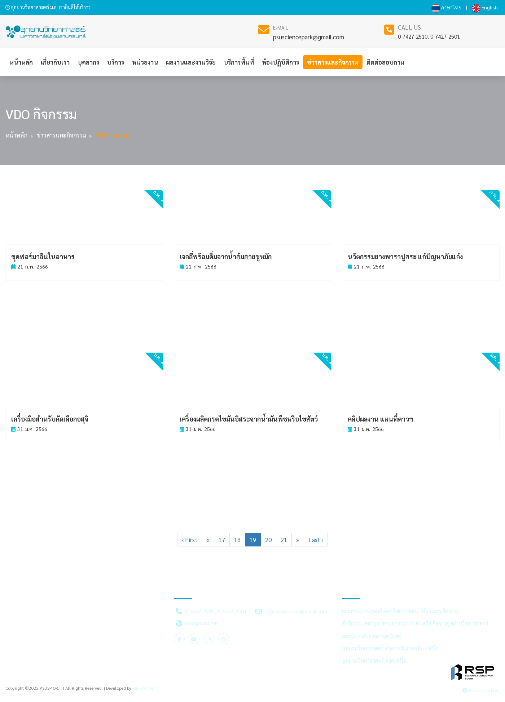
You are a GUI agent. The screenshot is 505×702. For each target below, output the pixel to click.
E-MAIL (280, 27)
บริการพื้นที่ (239, 62)
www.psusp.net (202, 622)
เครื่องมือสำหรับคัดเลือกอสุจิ (49, 419)
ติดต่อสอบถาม (385, 62)
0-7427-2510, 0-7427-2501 (429, 36)
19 (253, 540)
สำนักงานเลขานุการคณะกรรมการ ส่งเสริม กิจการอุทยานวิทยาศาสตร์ (415, 623)
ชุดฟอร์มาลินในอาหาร (43, 256)
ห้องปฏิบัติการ (280, 62)
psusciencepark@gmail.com (308, 37)
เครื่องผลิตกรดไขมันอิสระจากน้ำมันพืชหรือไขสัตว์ (249, 419)
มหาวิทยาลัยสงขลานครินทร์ (371, 636)
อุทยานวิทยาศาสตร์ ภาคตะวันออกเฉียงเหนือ (390, 648)
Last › (315, 540)
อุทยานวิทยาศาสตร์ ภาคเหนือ (374, 660)
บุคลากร (88, 62)
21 (284, 540)
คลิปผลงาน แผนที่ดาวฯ (380, 419)
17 (222, 540)
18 (237, 540)
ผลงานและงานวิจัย (191, 62)
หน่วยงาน (145, 62)
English (485, 7)
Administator (480, 690)
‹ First (189, 540)
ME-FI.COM (142, 688)
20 (268, 540)
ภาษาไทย (446, 7)
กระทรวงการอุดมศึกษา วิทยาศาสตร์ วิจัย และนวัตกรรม (401, 611)
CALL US (409, 27)
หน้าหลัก (21, 62)
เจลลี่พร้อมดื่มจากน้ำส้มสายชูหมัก (226, 256)
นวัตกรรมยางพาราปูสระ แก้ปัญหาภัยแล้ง (405, 256)
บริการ (115, 62)
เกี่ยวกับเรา (55, 62)
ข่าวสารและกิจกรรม (333, 62)
